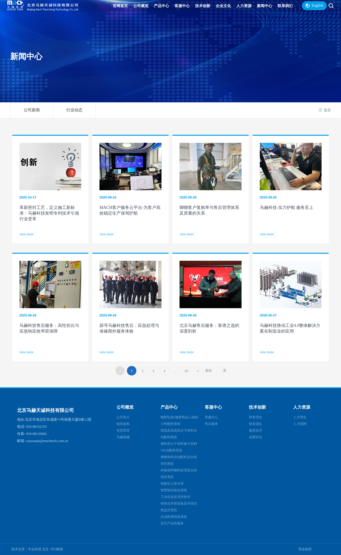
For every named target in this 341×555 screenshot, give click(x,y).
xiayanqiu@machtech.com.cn (47, 441)
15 (186, 371)
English (314, 10)
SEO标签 (56, 549)
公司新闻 (32, 110)
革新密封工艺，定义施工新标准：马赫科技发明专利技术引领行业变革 (49, 213)
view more (26, 234)
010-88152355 (36, 427)
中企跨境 (35, 549)
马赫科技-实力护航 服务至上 (287, 207)
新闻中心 (26, 56)
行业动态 (74, 110)
